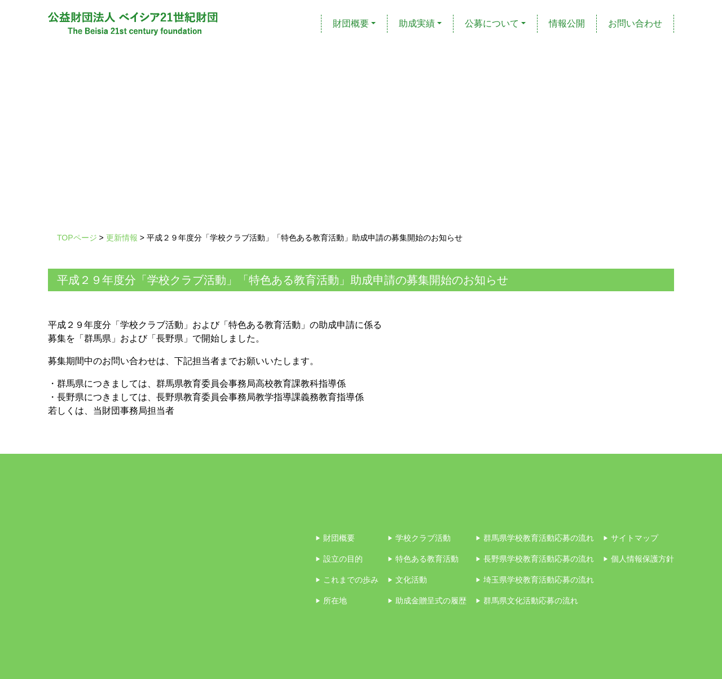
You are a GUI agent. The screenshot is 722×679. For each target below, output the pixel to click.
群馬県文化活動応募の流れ (527, 600)
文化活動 (407, 579)
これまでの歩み (346, 579)
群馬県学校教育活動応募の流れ (535, 537)
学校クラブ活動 (419, 537)
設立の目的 (339, 558)
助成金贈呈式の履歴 (427, 600)
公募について (492, 23)
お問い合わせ (635, 23)
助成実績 (417, 23)
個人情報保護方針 (638, 558)
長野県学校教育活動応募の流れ (535, 558)
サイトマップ (630, 537)
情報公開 (567, 23)
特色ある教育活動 (423, 558)
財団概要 (351, 23)
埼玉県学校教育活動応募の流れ (535, 579)
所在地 (331, 600)
